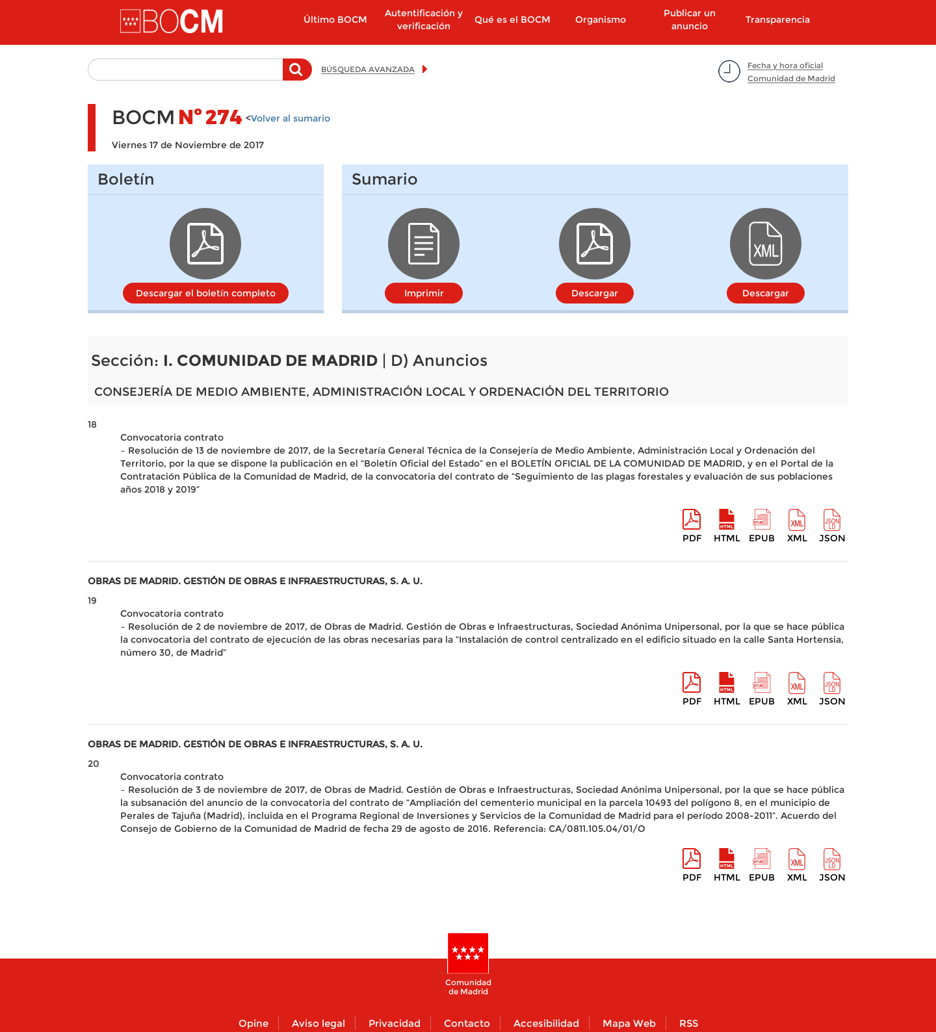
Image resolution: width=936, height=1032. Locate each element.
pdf (691, 538)
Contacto (467, 1023)
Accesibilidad (546, 1023)
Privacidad (395, 1023)
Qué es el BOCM (512, 19)
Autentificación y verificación (424, 19)
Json (832, 538)
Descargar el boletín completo (206, 293)
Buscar (297, 76)
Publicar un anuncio (690, 19)
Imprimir (424, 293)
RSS (688, 1023)
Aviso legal (318, 1023)
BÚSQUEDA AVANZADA (368, 69)
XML (797, 538)
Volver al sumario (290, 118)
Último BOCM (335, 19)
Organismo (600, 19)
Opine (253, 1023)
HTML (727, 538)
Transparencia (778, 19)
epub (762, 538)
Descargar (594, 293)
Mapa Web (629, 1023)
